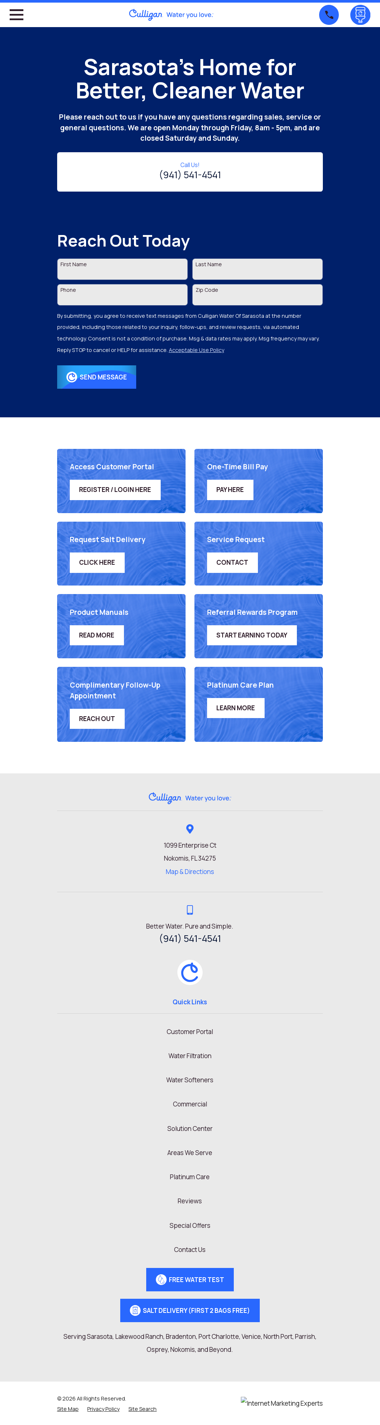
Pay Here (230, 489)
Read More (96, 635)
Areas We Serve (189, 1152)
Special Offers (190, 1225)
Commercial (190, 1104)
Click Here (97, 562)
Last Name (209, 264)
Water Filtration (190, 1055)
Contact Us (190, 1249)
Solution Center (190, 1128)
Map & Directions (190, 871)
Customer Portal (190, 1031)
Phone (68, 290)
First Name (73, 264)
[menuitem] (68, 1409)
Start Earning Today (251, 635)
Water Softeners (189, 1080)
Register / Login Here (115, 489)
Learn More (235, 708)
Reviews (190, 1201)
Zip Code (207, 290)
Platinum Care (190, 1177)
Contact (232, 562)
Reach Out (97, 718)
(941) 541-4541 (190, 174)
